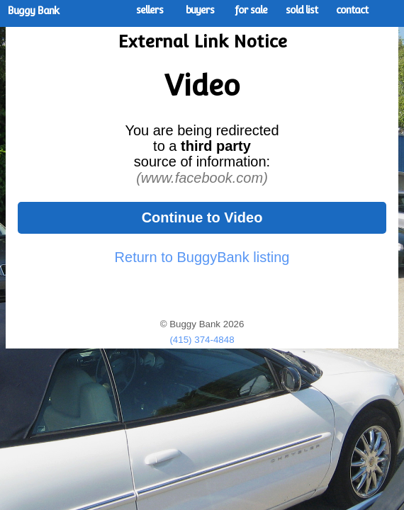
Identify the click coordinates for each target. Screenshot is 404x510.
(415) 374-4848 (201, 339)
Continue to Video (202, 217)
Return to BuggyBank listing (202, 257)
